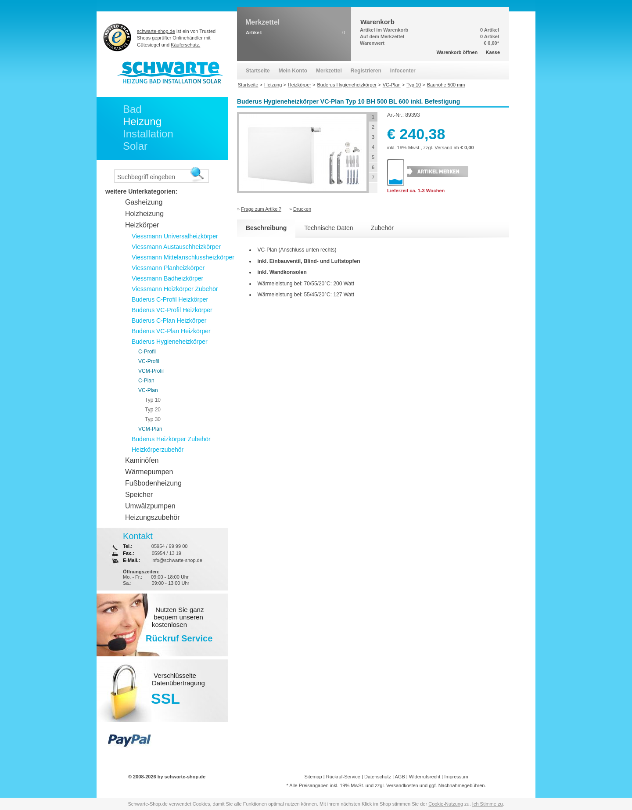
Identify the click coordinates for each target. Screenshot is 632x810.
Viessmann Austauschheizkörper (176, 246)
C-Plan (146, 381)
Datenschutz (377, 776)
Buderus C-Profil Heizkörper (170, 299)
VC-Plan (148, 390)
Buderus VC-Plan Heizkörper (171, 331)
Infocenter (403, 71)
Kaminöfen (142, 460)
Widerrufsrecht (425, 776)
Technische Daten (328, 227)
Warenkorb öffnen (457, 52)
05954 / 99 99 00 (169, 546)
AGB (400, 776)
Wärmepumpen (149, 471)
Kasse (493, 52)
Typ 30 (153, 419)
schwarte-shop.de (156, 31)
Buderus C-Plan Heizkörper (169, 320)
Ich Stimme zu (487, 803)
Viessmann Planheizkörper (168, 267)
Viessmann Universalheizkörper (175, 236)
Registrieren (366, 71)
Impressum (456, 776)
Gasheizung (143, 202)
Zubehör (382, 227)
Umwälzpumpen (150, 506)
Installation (148, 134)
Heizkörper (142, 225)
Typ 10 (153, 400)
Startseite (258, 71)
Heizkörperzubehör (157, 449)
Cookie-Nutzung (445, 803)
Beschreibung (266, 227)
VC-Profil (148, 361)
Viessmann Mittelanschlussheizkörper (183, 257)
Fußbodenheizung (153, 483)
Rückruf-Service (343, 776)
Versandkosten (402, 785)
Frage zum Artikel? (261, 209)
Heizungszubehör (152, 517)
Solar (135, 146)
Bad (132, 109)
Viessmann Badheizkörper (167, 278)
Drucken (302, 209)
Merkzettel (329, 71)
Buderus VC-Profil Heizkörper (172, 309)
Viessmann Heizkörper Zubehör (175, 288)
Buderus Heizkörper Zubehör (171, 439)
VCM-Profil (151, 371)
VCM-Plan (150, 429)
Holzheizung (144, 213)
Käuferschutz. (185, 44)
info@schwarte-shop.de (176, 560)
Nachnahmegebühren (461, 785)
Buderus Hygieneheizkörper (170, 341)
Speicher (139, 494)
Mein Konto (293, 71)
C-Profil (147, 352)
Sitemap (313, 776)
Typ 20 (153, 410)
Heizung (142, 121)
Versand (443, 147)
